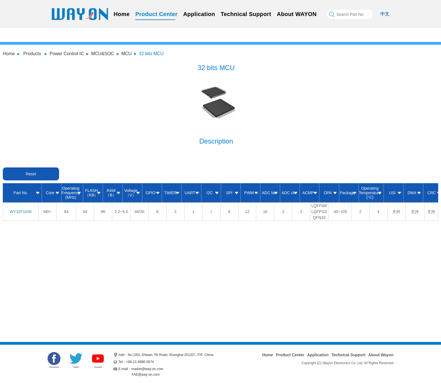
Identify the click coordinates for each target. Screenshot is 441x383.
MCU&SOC (102, 53)
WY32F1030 (21, 211)
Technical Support (246, 14)
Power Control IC (67, 53)
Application (199, 14)
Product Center (156, 14)
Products (32, 53)
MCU (126, 53)
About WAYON (296, 14)
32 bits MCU (151, 53)
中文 (384, 14)
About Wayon (380, 355)
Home (122, 14)
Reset (31, 174)
